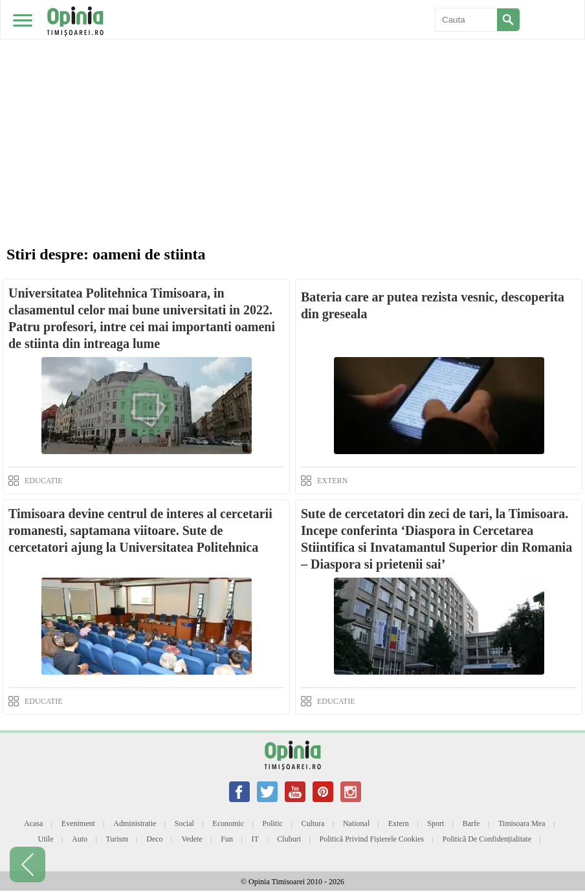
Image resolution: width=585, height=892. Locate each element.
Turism (117, 838)
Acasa (33, 823)
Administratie (134, 823)
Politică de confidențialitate (487, 838)
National (356, 823)
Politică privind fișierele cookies (372, 838)
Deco (154, 838)
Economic (228, 823)
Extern (398, 823)
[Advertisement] (292, 97)
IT (255, 838)
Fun (227, 838)
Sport (435, 823)
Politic (273, 823)
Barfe (471, 823)
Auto (79, 838)
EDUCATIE (44, 480)
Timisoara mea (522, 823)
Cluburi (289, 838)
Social (184, 823)
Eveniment (78, 823)
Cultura (312, 823)
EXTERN (332, 480)
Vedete (192, 838)
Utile (45, 838)
